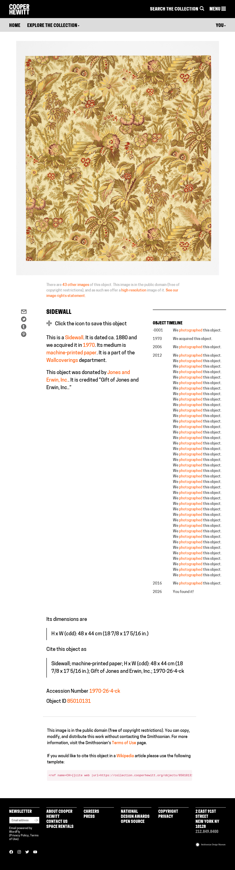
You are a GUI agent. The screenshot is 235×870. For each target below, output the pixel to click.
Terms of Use (124, 743)
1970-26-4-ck (104, 691)
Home (14, 26)
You (221, 26)
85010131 (79, 701)
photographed (190, 330)
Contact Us (57, 822)
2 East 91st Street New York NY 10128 (207, 819)
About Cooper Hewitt (59, 814)
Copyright (168, 812)
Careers (91, 812)
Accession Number (67, 691)
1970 (89, 345)
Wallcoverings (62, 360)
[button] (217, 9)
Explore (53, 26)
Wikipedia (125, 756)
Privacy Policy (19, 835)
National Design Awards (135, 814)
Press (89, 817)
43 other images (75, 285)
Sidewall (74, 338)
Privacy (165, 817)
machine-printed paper (71, 353)
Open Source (133, 822)
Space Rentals (60, 827)
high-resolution (133, 290)
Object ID (56, 701)
